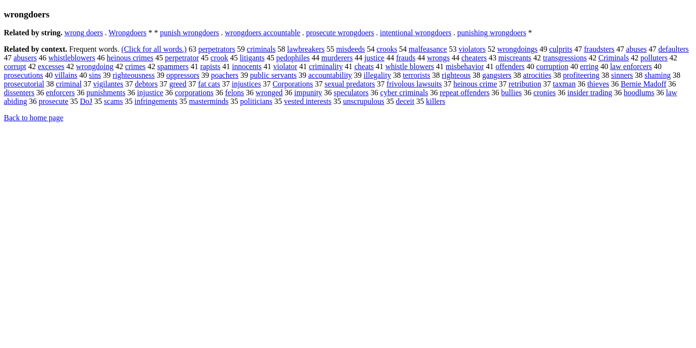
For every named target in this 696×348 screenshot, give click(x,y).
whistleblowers (71, 58)
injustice (150, 92)
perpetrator (182, 58)
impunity (308, 92)
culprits (560, 49)
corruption (552, 66)
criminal (69, 84)
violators (472, 49)
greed (178, 84)
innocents (246, 66)
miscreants (514, 58)
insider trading (589, 92)
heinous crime (475, 84)
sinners (622, 75)
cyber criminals (404, 92)
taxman (564, 84)
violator (285, 66)
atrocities (537, 75)
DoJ (86, 101)
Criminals (613, 58)
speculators (351, 92)
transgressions (565, 58)
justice (374, 58)
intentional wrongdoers (415, 33)
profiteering (581, 75)
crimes (135, 66)
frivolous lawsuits (414, 84)
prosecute (53, 101)
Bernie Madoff (643, 84)
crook (219, 58)
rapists (210, 66)
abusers (25, 58)
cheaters (474, 58)
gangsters (496, 75)
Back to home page (33, 118)
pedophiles (292, 58)
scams (113, 101)
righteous (456, 75)
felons (234, 92)
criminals (261, 49)
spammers (172, 66)
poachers (224, 75)
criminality (326, 66)
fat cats (209, 84)
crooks (387, 49)
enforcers (60, 92)
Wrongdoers (127, 33)
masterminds (209, 101)
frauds (405, 58)
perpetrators (216, 49)
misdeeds (350, 49)
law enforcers (631, 66)
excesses (51, 66)
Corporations (293, 84)
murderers (337, 58)
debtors (146, 84)
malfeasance (428, 49)
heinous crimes (130, 58)
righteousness (134, 75)
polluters (653, 58)
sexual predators (349, 84)
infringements (155, 101)
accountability (330, 75)
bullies (511, 92)
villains (66, 75)
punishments (106, 92)
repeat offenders (465, 92)
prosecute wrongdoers (340, 33)
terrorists (416, 75)
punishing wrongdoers (491, 33)
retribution (524, 84)
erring (589, 66)
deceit (405, 101)
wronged (269, 92)
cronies (545, 92)
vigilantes (108, 84)
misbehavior (465, 66)
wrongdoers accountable (262, 33)
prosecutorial (24, 84)
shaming (658, 75)
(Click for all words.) (154, 49)
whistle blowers (409, 66)
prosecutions (23, 75)
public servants (273, 75)
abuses (636, 49)
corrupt (15, 66)
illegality (377, 75)
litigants (252, 58)
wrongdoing (94, 66)
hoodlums (639, 92)
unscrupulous (363, 101)
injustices (246, 84)
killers (435, 101)
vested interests (308, 101)
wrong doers (83, 33)
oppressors (182, 75)
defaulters (673, 49)
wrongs (438, 58)
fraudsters (599, 49)
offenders (509, 66)
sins (95, 75)
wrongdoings (517, 49)
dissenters (19, 92)
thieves (598, 84)
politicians (256, 101)
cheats (364, 66)
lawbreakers (305, 49)
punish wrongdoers (189, 33)
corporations (194, 92)
